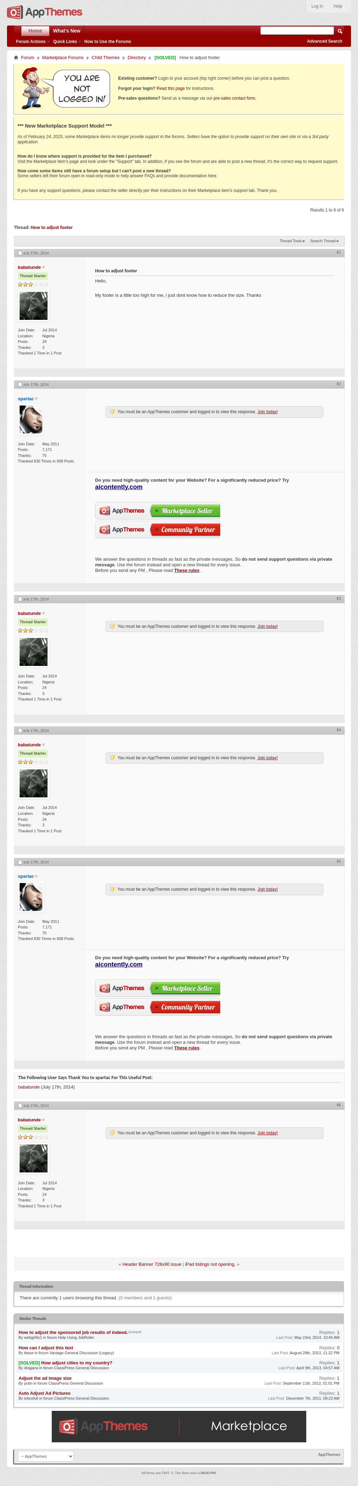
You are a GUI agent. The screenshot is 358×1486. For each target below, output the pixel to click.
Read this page (171, 88)
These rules (186, 570)
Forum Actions (30, 41)
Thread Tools (291, 241)
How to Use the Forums (107, 41)
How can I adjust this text (46, 1347)
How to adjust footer (52, 227)
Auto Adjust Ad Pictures (45, 1393)
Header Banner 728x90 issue (151, 1264)
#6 (339, 1105)
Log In (317, 6)
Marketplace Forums (63, 57)
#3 (339, 598)
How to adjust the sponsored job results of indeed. (73, 1332)
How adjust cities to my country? (77, 1362)
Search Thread (323, 241)
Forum (27, 57)
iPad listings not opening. (210, 1264)
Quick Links (65, 41)
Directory (137, 57)
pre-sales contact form (234, 98)
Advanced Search (324, 41)
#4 (339, 729)
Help (338, 6)
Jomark (135, 1332)
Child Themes (106, 57)
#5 (339, 861)
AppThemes (329, 1454)
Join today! (267, 411)
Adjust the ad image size (45, 1378)
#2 (339, 383)
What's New (66, 31)
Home (35, 31)
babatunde (29, 1087)
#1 (339, 252)
